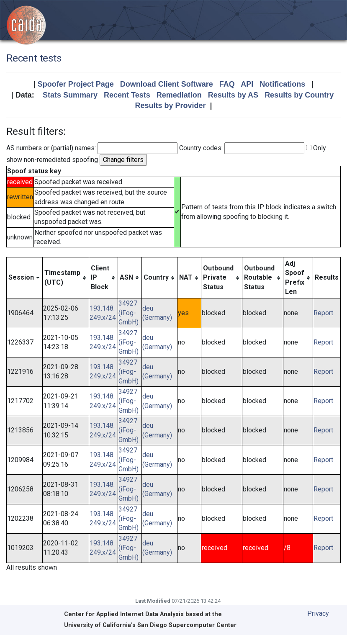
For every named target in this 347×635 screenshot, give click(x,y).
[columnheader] (25, 277)
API (247, 84)
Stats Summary (70, 95)
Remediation (179, 95)
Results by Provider (170, 105)
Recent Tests (127, 95)
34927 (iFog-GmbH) (128, 312)
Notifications (282, 84)
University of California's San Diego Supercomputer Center (150, 625)
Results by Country (299, 95)
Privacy (318, 613)
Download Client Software (166, 84)
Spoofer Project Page (76, 84)
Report (323, 313)
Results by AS (233, 95)
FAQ (227, 84)
